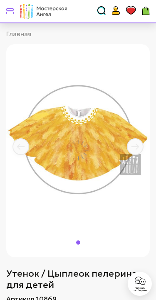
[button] (20, 146)
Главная (19, 34)
